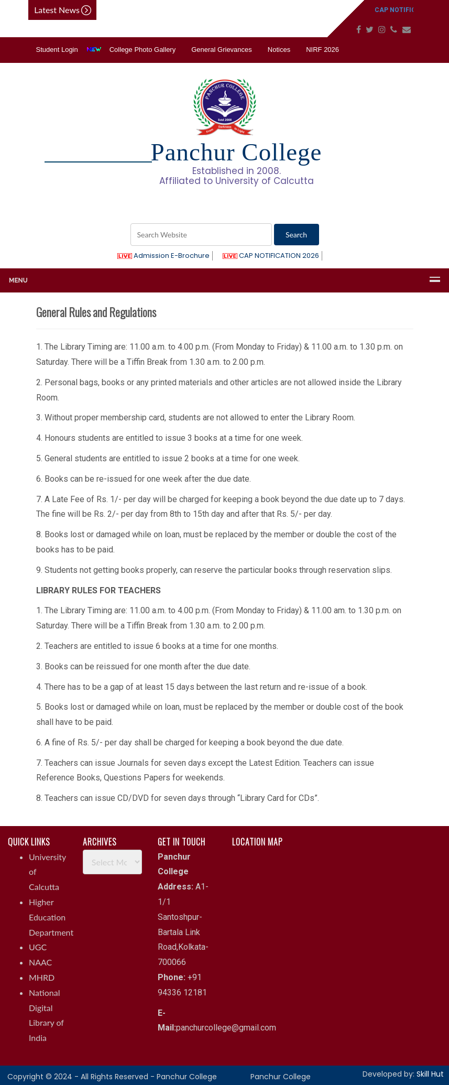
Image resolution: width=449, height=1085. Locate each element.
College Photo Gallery (142, 49)
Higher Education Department (51, 917)
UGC (38, 947)
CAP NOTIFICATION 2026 (271, 256)
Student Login (57, 49)
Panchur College (280, 1076)
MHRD (41, 977)
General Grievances (221, 49)
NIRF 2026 (322, 49)
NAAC (40, 962)
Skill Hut (430, 1074)
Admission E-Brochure (163, 256)
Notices (279, 49)
